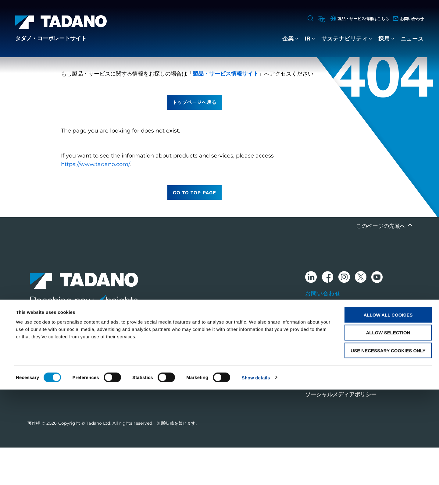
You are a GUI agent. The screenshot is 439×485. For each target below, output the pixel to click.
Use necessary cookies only (388, 446)
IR (308, 38)
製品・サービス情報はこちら (341, 364)
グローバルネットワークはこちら (346, 348)
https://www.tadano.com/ (95, 201)
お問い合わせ (323, 331)
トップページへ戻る (194, 139)
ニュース (412, 38)
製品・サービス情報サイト (226, 111)
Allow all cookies (388, 410)
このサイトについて (330, 380)
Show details (256, 473)
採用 (384, 38)
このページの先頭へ (381, 263)
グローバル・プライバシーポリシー (349, 393)
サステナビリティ (344, 38)
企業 (288, 38)
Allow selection (388, 428)
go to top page (194, 230)
